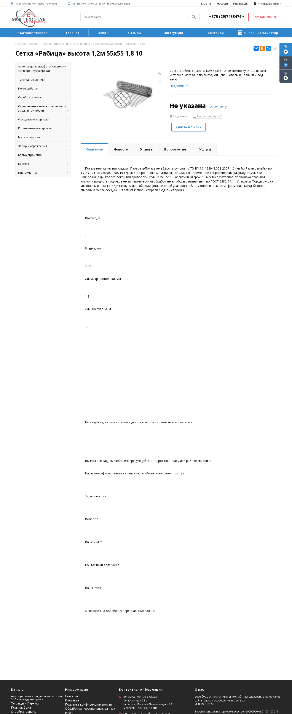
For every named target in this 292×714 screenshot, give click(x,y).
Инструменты (43, 173)
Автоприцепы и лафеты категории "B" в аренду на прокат (42, 69)
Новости (222, 3)
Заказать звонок (265, 17)
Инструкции (241, 3)
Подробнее (179, 86)
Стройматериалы (43, 97)
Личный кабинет (267, 4)
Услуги (205, 149)
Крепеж (43, 164)
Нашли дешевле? (207, 116)
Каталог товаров (34, 33)
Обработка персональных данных (90, 708)
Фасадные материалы (43, 119)
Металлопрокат (43, 137)
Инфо (103, 33)
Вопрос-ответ (176, 149)
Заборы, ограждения (43, 146)
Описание (94, 149)
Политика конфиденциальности (88, 704)
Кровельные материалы (43, 128)
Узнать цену (218, 107)
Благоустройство (43, 155)
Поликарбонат (28, 89)
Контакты (216, 33)
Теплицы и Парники (31, 80)
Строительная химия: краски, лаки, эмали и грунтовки (43, 108)
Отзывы (134, 33)
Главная (206, 3)
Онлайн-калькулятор (258, 33)
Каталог (18, 689)
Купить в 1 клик (189, 127)
